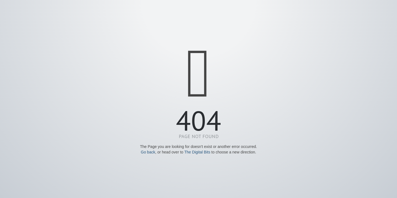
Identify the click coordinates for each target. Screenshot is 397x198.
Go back (148, 152)
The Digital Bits (197, 152)
